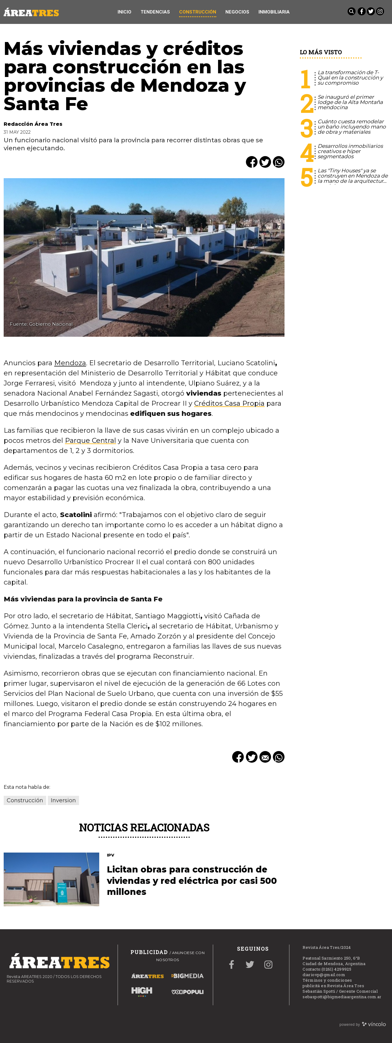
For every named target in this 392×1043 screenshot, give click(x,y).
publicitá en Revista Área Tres (333, 985)
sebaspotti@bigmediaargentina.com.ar (342, 996)
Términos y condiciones (327, 980)
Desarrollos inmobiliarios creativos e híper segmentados (350, 151)
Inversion (63, 800)
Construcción (25, 800)
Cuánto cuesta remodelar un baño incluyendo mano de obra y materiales (352, 126)
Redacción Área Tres (33, 124)
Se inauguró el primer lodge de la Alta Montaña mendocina (350, 102)
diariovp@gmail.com (324, 974)
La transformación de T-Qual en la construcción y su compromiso (350, 77)
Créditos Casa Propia (229, 403)
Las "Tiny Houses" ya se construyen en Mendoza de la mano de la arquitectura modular (353, 178)
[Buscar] (352, 12)
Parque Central (90, 440)
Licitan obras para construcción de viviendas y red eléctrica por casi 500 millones (192, 880)
